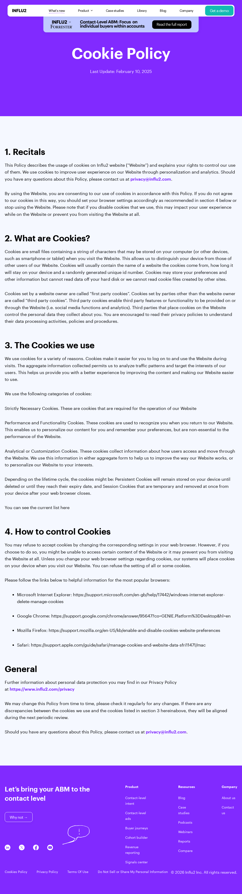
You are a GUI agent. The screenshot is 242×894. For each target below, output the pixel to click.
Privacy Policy (47, 872)
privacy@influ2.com (150, 179)
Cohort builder (136, 837)
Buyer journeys (136, 828)
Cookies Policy (16, 872)
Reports (184, 841)
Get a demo (219, 10)
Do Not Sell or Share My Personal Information (133, 872)
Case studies (115, 11)
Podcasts (185, 822)
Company (186, 11)
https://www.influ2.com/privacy (42, 689)
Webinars (185, 832)
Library (142, 11)
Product (85, 11)
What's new (57, 11)
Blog (163, 11)
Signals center (136, 862)
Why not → (19, 817)
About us (228, 798)
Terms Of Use (77, 872)
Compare (185, 851)
